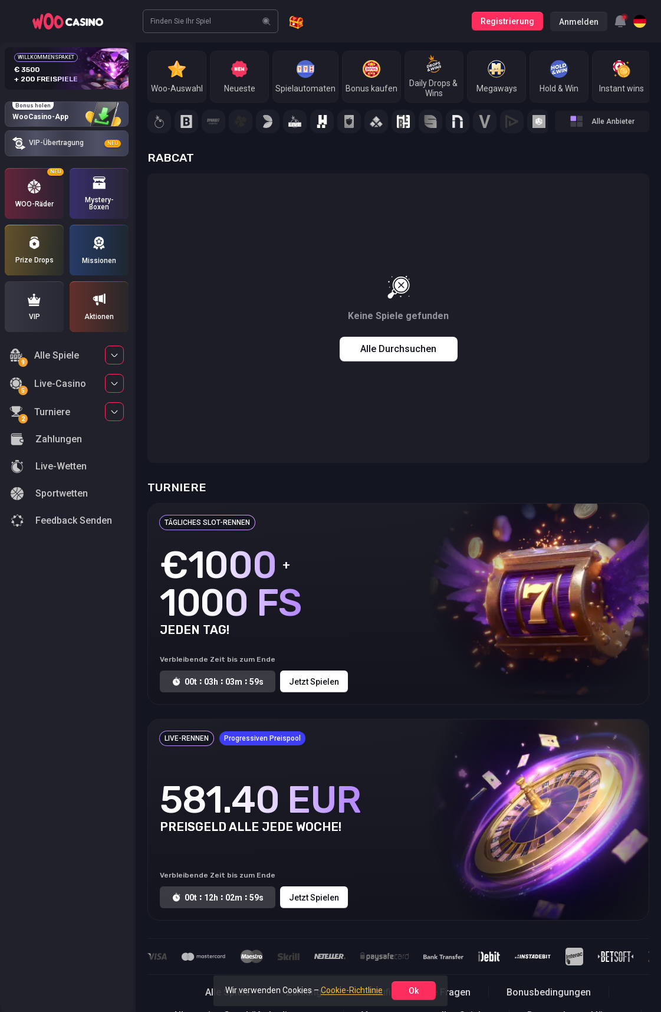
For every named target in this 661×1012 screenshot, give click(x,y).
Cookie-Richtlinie (352, 990)
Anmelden (578, 22)
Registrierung (507, 21)
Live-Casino (47, 385)
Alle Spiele (44, 357)
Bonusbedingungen (549, 992)
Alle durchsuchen (398, 348)
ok (414, 990)
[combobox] (620, 21)
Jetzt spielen (314, 681)
